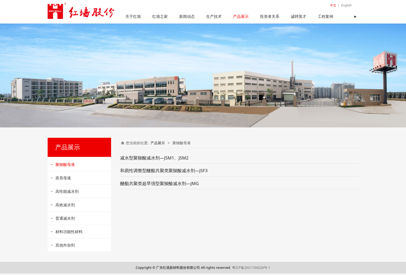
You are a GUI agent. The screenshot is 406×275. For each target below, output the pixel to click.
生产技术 (214, 16)
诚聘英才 (298, 16)
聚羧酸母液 (65, 166)
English (346, 5)
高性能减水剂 (67, 192)
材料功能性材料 (69, 233)
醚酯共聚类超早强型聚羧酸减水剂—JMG (159, 185)
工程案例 (325, 16)
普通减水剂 (65, 219)
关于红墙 (133, 16)
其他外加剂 (65, 246)
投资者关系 (269, 16)
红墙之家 (160, 16)
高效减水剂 (65, 206)
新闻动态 (187, 16)
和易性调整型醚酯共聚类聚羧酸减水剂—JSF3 (164, 172)
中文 (333, 5)
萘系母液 (63, 179)
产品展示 (241, 16)
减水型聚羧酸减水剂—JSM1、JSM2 (154, 159)
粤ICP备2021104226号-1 (251, 269)
